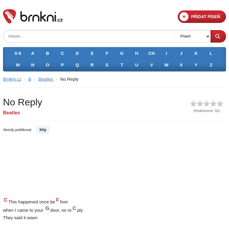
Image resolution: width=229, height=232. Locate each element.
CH (151, 53)
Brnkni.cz (12, 79)
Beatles (45, 79)
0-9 (18, 53)
